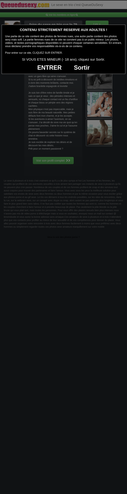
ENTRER (49, 67)
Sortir (82, 67)
